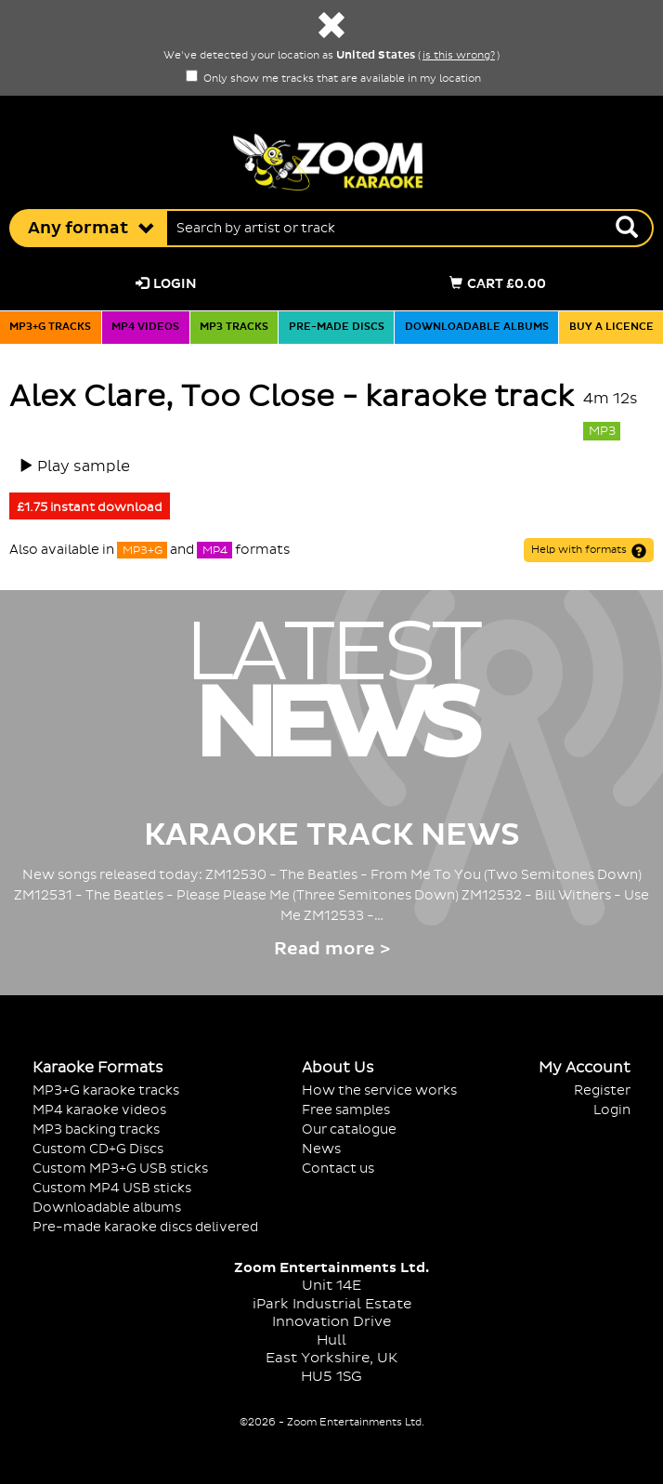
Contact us (338, 1168)
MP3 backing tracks (96, 1129)
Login (166, 284)
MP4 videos (145, 327)
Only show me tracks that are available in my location (333, 78)
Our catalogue (349, 1129)
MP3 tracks (234, 327)
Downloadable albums (477, 327)
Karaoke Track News (332, 835)
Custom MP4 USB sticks (111, 1188)
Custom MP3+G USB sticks (120, 1168)
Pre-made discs (336, 327)
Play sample (83, 466)
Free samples (346, 1110)
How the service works (379, 1090)
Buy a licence (611, 327)
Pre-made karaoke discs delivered (145, 1227)
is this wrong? (458, 55)
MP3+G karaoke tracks (105, 1090)
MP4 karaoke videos (99, 1110)
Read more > (332, 949)
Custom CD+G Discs (97, 1149)
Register (602, 1090)
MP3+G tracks (50, 327)
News (321, 1149)
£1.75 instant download (89, 507)
